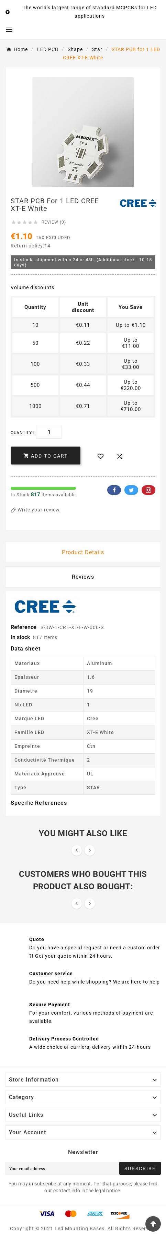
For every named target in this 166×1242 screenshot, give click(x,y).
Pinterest (148, 490)
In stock (20, 637)
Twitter (131, 490)
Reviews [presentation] (83, 577)
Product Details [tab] (83, 552)
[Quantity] (49, 432)
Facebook (114, 490)
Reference (24, 627)
